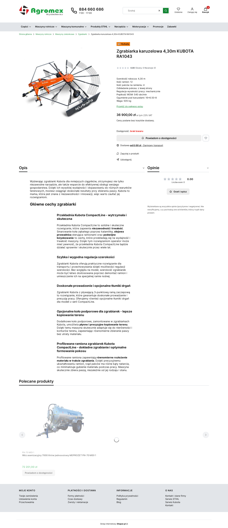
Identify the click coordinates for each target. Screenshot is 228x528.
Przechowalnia (26, 502)
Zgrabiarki (82, 34)
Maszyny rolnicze (43, 34)
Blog (119, 502)
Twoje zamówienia (28, 495)
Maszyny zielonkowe (64, 34)
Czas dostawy (75, 499)
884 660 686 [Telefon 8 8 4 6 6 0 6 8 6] (91, 9)
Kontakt (169, 505)
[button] (166, 10)
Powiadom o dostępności (159, 138)
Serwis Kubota (172, 502)
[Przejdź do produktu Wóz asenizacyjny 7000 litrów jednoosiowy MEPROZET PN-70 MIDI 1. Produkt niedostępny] (61, 421)
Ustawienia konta (28, 499)
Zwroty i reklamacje (78, 502)
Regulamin (122, 499)
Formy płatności (76, 495)
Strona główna (25, 34)
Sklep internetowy (113, 524)
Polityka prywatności (127, 495)
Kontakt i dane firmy (175, 495)
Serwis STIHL (172, 499)
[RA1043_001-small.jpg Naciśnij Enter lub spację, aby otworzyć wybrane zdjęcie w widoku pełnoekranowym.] (65, 85)
